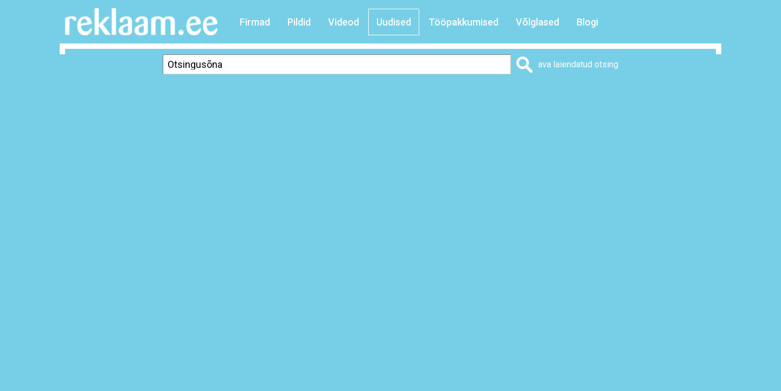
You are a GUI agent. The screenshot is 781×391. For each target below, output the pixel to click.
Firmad (255, 22)
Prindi (528, 96)
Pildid (299, 22)
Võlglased (537, 22)
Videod (343, 22)
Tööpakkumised (463, 22)
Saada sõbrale (686, 96)
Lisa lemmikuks (598, 96)
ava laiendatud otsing (578, 64)
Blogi (587, 22)
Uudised (393, 22)
